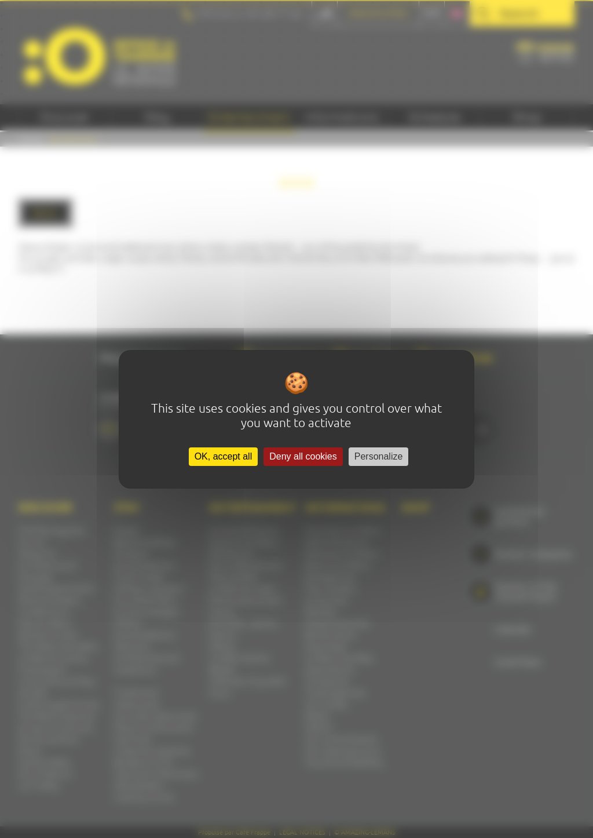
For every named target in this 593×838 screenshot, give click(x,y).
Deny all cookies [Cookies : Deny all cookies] (303, 456)
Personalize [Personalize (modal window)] (378, 456)
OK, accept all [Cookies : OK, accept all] (223, 456)
